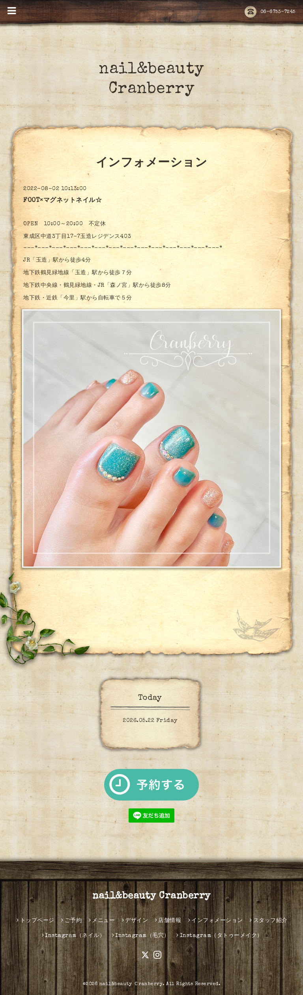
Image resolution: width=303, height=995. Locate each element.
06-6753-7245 (270, 12)
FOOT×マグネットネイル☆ (62, 201)
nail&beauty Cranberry (151, 896)
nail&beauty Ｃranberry (131, 984)
